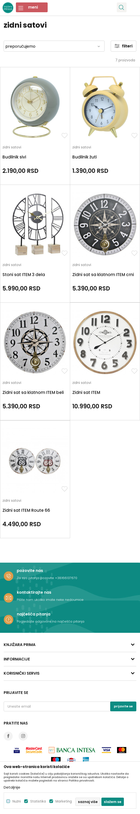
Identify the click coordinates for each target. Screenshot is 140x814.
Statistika (38, 801)
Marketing (63, 801)
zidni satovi (11, 147)
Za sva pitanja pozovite (36, 578)
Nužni (16, 801)
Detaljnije (12, 787)
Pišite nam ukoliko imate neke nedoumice (50, 599)
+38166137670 (66, 578)
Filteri (123, 46)
